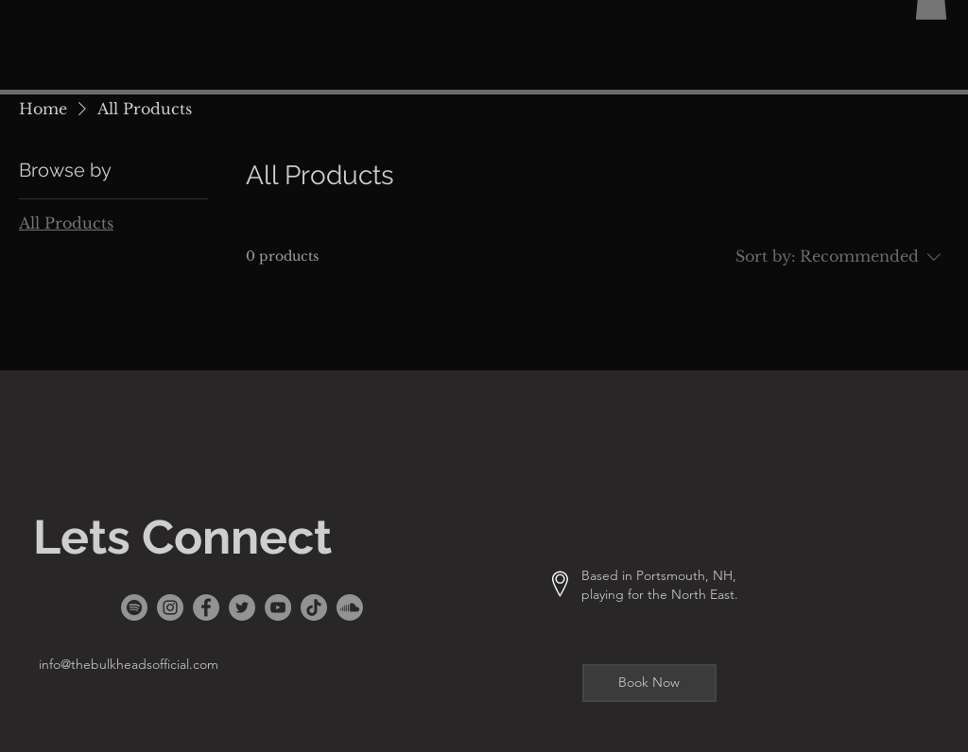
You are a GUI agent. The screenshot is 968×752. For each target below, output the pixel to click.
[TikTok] (314, 607)
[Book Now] (649, 683)
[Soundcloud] (350, 607)
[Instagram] (170, 607)
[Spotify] (134, 607)
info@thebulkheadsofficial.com (128, 664)
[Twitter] (242, 607)
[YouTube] (278, 607)
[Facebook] (206, 607)
